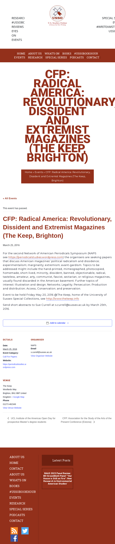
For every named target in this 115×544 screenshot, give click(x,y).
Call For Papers (10, 357)
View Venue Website (12, 408)
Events (19, 57)
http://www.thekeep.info (62, 298)
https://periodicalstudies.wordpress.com (35, 257)
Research (35, 57)
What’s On (52, 53)
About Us (35, 53)
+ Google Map (17, 397)
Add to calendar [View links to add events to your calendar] (57, 323)
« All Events (10, 198)
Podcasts (77, 57)
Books (66, 53)
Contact (93, 57)
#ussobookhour (86, 53)
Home (21, 53)
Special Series (56, 57)
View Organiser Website (42, 356)
